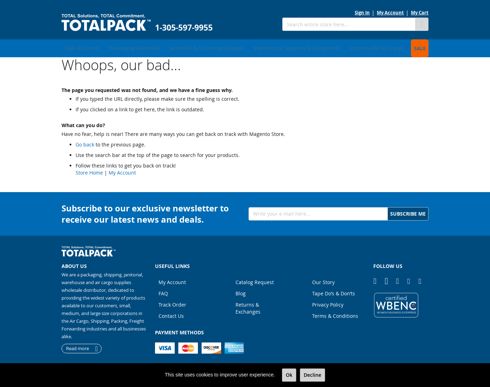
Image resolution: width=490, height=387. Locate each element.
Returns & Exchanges (248, 306)
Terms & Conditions (335, 314)
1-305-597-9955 (184, 27)
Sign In (362, 12)
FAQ (163, 291)
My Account (390, 12)
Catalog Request (255, 280)
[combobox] (348, 24)
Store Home (89, 171)
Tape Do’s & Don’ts (333, 291)
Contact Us (171, 314)
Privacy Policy (327, 303)
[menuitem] (79, 47)
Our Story (323, 280)
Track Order (172, 303)
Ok (289, 375)
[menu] (245, 47)
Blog (241, 291)
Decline (312, 375)
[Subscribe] (408, 212)
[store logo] (106, 22)
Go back (85, 142)
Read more (77, 347)
